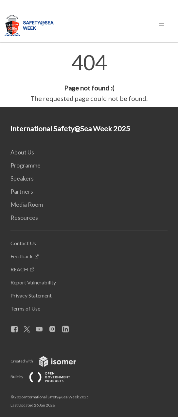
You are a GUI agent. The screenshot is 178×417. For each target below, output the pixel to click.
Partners (21, 191)
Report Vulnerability (33, 282)
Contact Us (23, 243)
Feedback (21, 256)
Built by (45, 376)
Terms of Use (25, 308)
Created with (48, 361)
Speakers (22, 178)
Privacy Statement (31, 295)
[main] (89, 78)
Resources (24, 217)
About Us (22, 152)
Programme (25, 165)
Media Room (26, 204)
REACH (19, 269)
